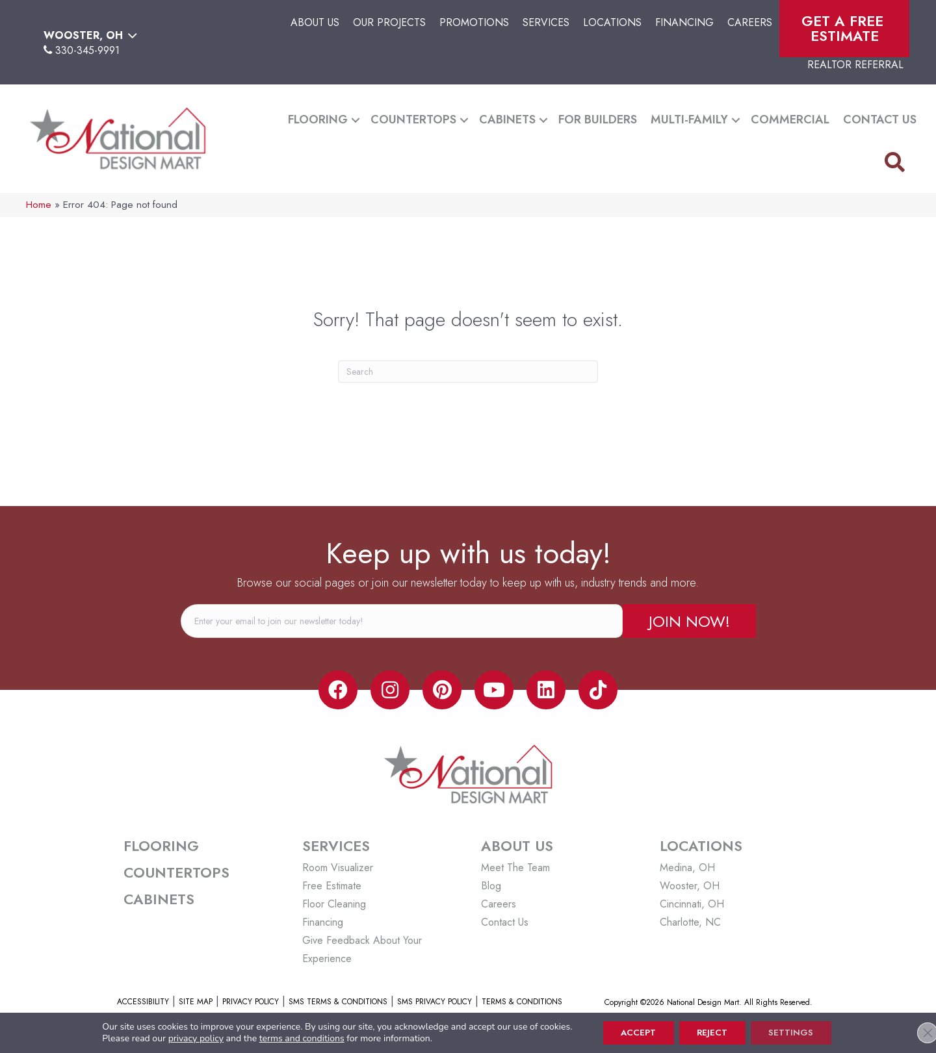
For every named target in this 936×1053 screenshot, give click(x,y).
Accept (633, 1032)
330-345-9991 (87, 50)
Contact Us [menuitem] (879, 119)
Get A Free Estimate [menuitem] (844, 28)
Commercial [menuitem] (790, 119)
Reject (712, 1032)
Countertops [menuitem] (413, 119)
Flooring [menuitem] (318, 119)
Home (38, 204)
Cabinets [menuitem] (507, 119)
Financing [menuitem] (684, 22)
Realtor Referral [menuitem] (855, 64)
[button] (355, 119)
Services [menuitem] (546, 22)
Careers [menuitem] (749, 22)
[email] (402, 621)
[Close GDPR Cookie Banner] (915, 1032)
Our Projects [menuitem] (389, 22)
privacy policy (188, 1038)
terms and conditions (294, 1038)
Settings (796, 1032)
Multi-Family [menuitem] (689, 119)
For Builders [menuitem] (597, 119)
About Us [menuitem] (315, 22)
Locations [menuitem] (612, 22)
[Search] (468, 372)
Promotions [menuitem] (474, 22)
